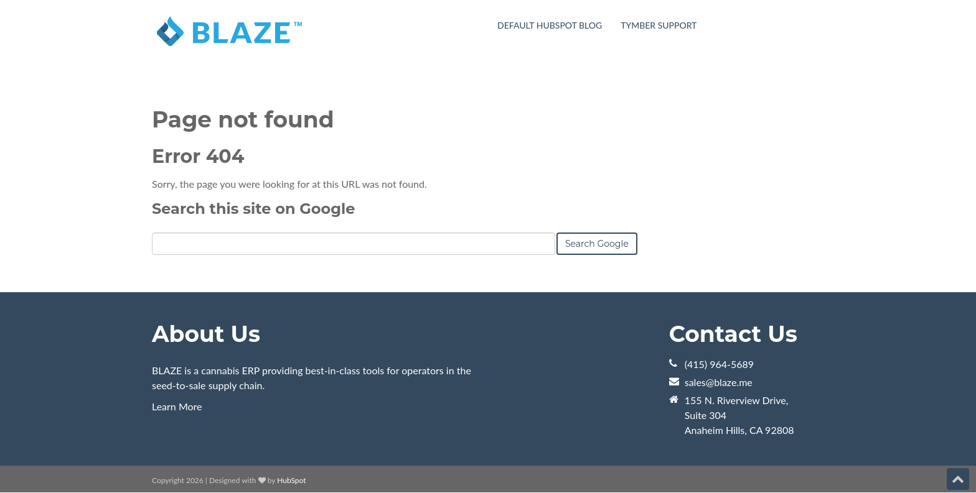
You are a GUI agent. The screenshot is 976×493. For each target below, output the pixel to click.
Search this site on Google (253, 209)
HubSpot (291, 480)
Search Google (597, 243)
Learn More (177, 406)
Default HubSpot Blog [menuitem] (549, 25)
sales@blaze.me (719, 382)
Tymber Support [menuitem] (659, 25)
